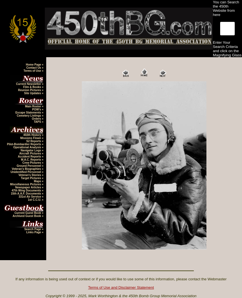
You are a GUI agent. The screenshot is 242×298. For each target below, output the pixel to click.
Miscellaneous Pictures (26, 184)
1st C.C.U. (35, 199)
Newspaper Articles (28, 187)
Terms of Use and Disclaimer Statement (121, 287)
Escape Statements (28, 112)
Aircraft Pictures (30, 153)
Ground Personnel (29, 165)
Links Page (34, 232)
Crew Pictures (32, 162)
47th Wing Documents (27, 190)
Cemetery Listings (29, 115)
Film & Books (32, 87)
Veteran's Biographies (27, 168)
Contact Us (34, 67)
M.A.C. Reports (31, 159)
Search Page (33, 229)
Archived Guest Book (27, 216)
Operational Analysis (27, 147)
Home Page (34, 64)
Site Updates (33, 93)
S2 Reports (34, 141)
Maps (38, 181)
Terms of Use (33, 70)
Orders (37, 118)
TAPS (38, 121)
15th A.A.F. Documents (26, 193)
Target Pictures (31, 178)
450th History (32, 135)
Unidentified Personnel (26, 172)
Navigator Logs (31, 150)
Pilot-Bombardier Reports (24, 144)
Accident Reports (30, 156)
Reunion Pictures (30, 90)
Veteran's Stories (30, 175)
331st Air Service (30, 196)
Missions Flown (31, 138)
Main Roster (33, 106)
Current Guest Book (28, 212)
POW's (37, 109)
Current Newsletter (29, 84)
